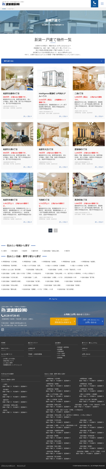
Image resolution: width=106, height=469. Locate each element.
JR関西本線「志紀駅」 (70, 261)
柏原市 (25, 251)
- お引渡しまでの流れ (9, 358)
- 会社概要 (59, 349)
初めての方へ (5, 348)
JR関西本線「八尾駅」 (30, 261)
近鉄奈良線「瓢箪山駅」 (10, 289)
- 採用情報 (59, 357)
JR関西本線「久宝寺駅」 (10, 261)
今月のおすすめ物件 (7, 374)
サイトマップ (21, 465)
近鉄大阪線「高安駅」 (74, 285)
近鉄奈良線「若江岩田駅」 (66, 289)
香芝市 (68, 251)
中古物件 (16, 386)
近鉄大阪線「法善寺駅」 (32, 285)
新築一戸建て (8, 386)
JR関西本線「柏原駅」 (89, 261)
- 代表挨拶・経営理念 (62, 347)
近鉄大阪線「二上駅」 (31, 277)
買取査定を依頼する (64, 321)
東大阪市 (15, 251)
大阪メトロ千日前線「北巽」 (32, 265)
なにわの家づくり (6, 354)
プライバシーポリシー (8, 465)
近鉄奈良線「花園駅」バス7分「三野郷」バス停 (38, 289)
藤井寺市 (35, 251)
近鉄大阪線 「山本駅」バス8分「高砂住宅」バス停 (65, 269)
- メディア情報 (60, 355)
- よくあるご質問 (7, 363)
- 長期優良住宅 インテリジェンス (12, 365)
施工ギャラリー (33, 343)
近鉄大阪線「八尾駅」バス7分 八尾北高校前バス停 (60, 277)
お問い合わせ (92, 321)
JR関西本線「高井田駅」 (10, 265)
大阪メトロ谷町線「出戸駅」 (81, 265)
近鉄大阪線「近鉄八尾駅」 (53, 285)
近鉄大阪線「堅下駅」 (89, 277)
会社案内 (58, 343)
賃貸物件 (24, 386)
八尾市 (5, 251)
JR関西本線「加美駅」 (50, 261)
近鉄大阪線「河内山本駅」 (11, 285)
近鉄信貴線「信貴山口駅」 (52, 251)
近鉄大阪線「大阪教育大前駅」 (12, 281)
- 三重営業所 (60, 351)
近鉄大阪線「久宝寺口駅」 (11, 277)
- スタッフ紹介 (60, 353)
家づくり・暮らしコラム (89, 343)
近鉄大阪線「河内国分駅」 (74, 281)
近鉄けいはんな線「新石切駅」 (12, 269)
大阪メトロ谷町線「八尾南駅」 (56, 265)
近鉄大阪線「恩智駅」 (53, 281)
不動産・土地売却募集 (35, 354)
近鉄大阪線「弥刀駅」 (34, 281)
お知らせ (85, 348)
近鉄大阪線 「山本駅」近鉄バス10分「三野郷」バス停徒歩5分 (22, 273)
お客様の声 (31, 348)
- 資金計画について (8, 360)
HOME (4, 9)
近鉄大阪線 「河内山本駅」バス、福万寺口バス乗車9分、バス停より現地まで (71, 273)
